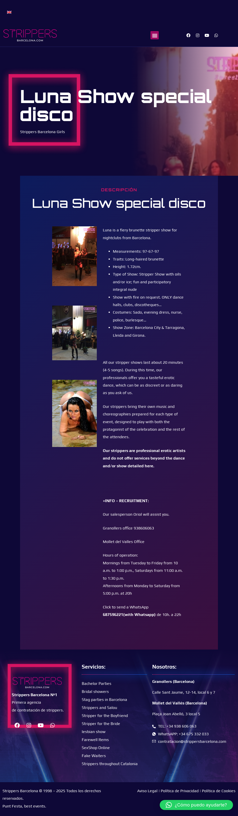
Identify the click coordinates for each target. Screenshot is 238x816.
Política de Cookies (218, 790)
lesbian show (94, 731)
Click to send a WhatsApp (125, 607)
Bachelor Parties (96, 683)
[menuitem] (9, 12)
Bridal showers (95, 691)
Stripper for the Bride (101, 723)
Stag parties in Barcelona (104, 699)
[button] (154, 35)
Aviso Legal (147, 790)
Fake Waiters (94, 755)
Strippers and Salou (99, 707)
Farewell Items (95, 739)
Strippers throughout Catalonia (110, 763)
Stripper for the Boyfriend (105, 715)
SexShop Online (96, 747)
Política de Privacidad (180, 790)
